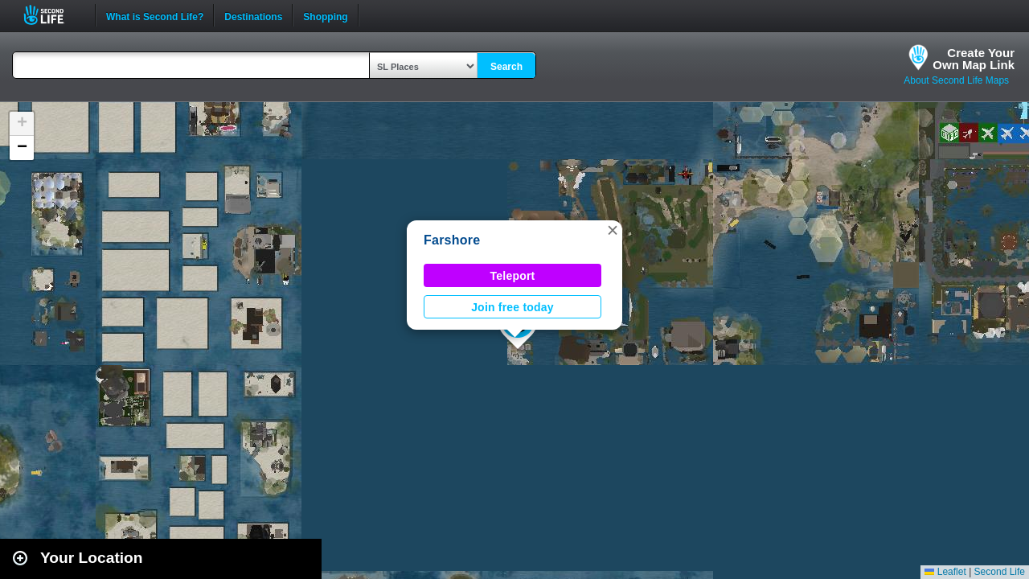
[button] (612, 230)
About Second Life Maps (956, 80)
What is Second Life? (154, 15)
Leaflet (944, 571)
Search (506, 66)
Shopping (325, 15)
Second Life (53, 15)
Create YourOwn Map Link (974, 59)
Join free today (512, 307)
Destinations (253, 15)
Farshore (452, 240)
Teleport (512, 275)
